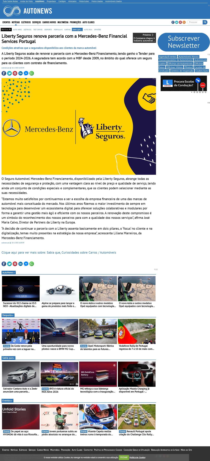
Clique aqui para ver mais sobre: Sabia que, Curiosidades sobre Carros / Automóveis (59, 252)
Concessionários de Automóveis (175, 60)
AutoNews (8, 272)
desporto (48, 29)
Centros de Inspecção (182, 70)
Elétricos (26, 22)
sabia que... (77, 29)
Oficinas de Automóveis (180, 63)
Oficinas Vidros (175, 67)
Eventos (6, 22)
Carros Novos (49, 22)
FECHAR (123, 457)
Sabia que (8, 357)
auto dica (88, 29)
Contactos (88, 449)
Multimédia (63, 22)
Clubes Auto (201, 70)
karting (67, 29)
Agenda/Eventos (168, 56)
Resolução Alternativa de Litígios (165, 449)
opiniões (97, 29)
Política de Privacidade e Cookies (108, 449)
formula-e (58, 29)
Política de (137, 457)
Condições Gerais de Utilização (137, 449)
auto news (17, 29)
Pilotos (188, 67)
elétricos (27, 29)
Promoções (75, 22)
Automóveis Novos (189, 56)
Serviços (36, 22)
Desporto (8, 315)
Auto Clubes (88, 22)
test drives (37, 29)
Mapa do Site (186, 449)
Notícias (16, 22)
